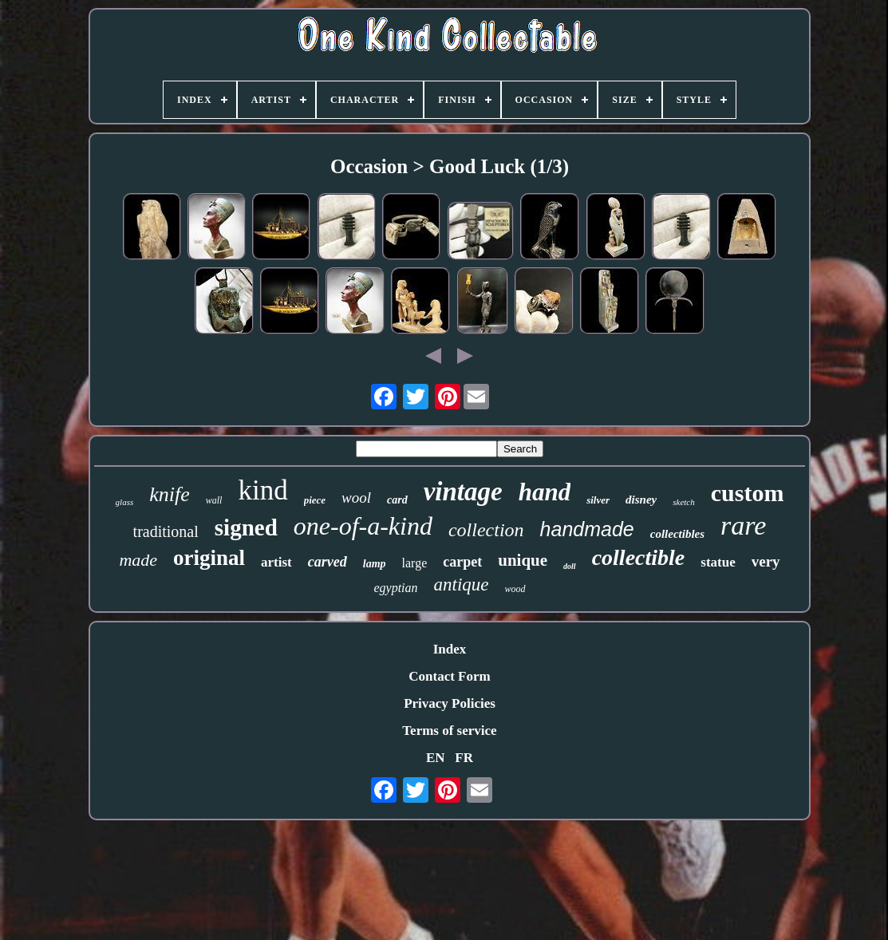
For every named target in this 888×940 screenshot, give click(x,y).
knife (169, 494)
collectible (638, 557)
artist (276, 562)
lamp (374, 564)
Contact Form (449, 676)
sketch (683, 502)
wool (356, 497)
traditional (166, 531)
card (397, 500)
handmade (587, 529)
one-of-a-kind (363, 525)
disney (641, 499)
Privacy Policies (449, 703)
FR (464, 757)
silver (598, 500)
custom (747, 493)
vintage (463, 491)
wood (515, 588)
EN (435, 757)
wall (214, 500)
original (209, 558)
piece (315, 500)
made (138, 560)
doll (569, 566)
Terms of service (449, 730)
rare (743, 525)
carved (327, 562)
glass (125, 502)
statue (718, 562)
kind (262, 490)
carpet (462, 562)
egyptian (395, 587)
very (766, 561)
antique (461, 584)
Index (450, 649)
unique (522, 560)
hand (544, 492)
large (415, 563)
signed (246, 527)
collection (486, 529)
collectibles (677, 533)
